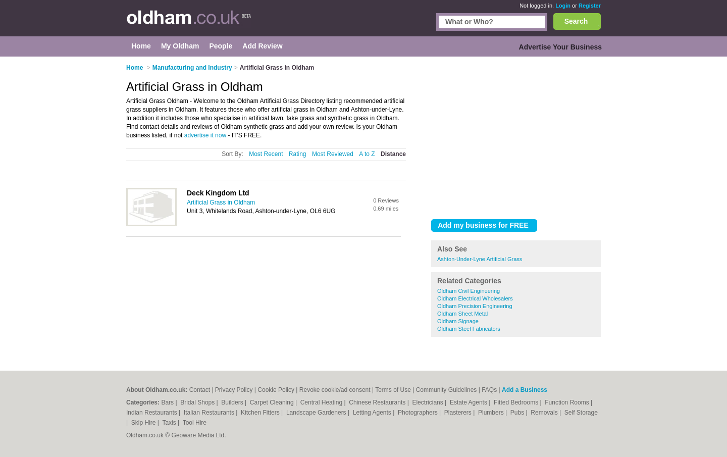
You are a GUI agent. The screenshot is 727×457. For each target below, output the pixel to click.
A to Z (367, 154)
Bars (168, 402)
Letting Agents (373, 412)
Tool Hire (194, 422)
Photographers (418, 412)
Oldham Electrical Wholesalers (475, 298)
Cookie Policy (275, 389)
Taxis (170, 422)
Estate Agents (469, 402)
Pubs (518, 412)
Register (590, 6)
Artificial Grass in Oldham (221, 202)
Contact (199, 389)
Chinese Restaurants (378, 402)
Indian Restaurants (152, 412)
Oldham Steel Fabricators (468, 329)
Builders (233, 402)
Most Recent (266, 154)
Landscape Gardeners (317, 412)
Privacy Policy (234, 389)
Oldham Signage (458, 321)
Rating (297, 154)
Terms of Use (393, 389)
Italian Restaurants (210, 412)
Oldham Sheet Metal (462, 314)
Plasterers (458, 412)
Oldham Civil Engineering (468, 291)
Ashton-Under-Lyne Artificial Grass (479, 259)
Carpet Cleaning (272, 402)
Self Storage (581, 412)
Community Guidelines (446, 389)
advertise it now (205, 135)
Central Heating (322, 402)
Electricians (428, 402)
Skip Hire (144, 422)
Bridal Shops (198, 402)
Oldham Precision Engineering (474, 306)
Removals (545, 412)
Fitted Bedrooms (517, 402)
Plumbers (491, 412)
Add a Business (524, 389)
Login (562, 6)
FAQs (489, 389)
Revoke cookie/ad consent (335, 389)
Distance (393, 154)
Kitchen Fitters (261, 412)
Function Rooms (568, 402)
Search (576, 21)
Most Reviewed (332, 154)
